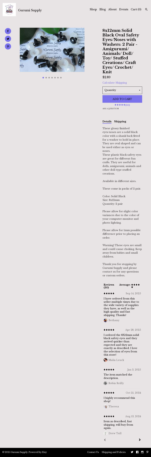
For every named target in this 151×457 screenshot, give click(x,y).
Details (106, 121)
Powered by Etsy (38, 452)
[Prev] (105, 440)
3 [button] (49, 77)
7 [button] (61, 77)
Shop (93, 9)
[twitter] (132, 452)
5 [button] (55, 77)
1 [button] (43, 77)
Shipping (120, 121)
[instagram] (142, 452)
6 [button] (58, 77)
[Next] (140, 440)
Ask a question (110, 109)
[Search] (146, 9)
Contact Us (93, 452)
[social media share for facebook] (8, 31)
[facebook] (137, 452)
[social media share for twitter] (8, 39)
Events (123, 9)
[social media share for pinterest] (8, 47)
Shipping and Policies (114, 452)
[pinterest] (147, 452)
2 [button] (46, 77)
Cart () (136, 9)
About (112, 9)
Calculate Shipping (114, 82)
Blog (102, 9)
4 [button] (52, 77)
